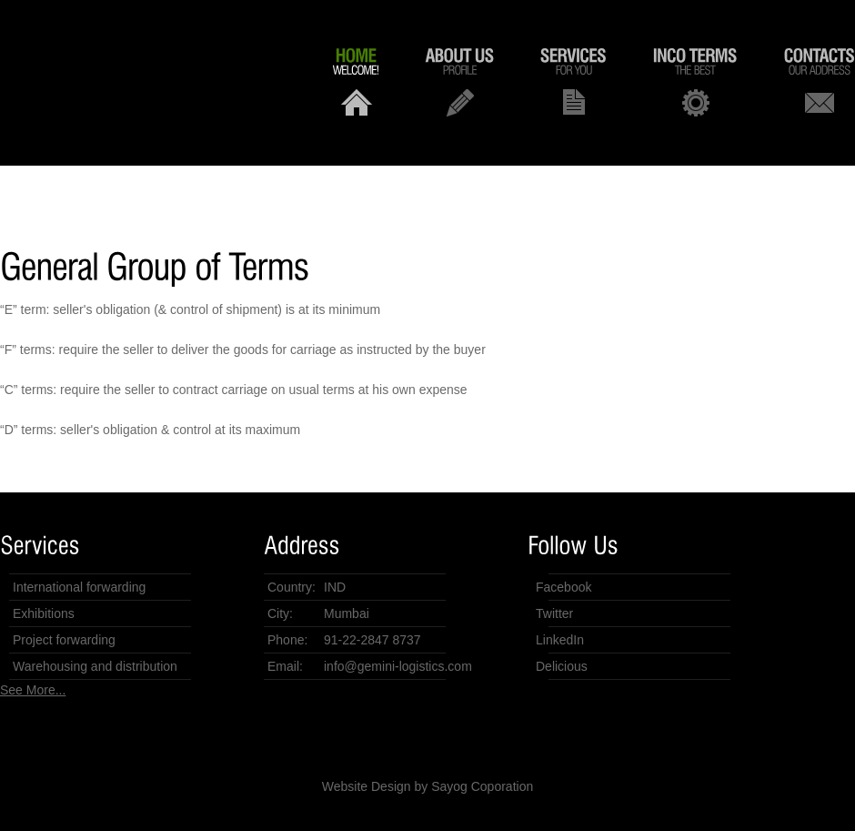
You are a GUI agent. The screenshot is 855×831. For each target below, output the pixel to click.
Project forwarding (64, 640)
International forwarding (79, 587)
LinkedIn (560, 640)
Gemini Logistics (136, 74)
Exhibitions (44, 613)
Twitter (554, 613)
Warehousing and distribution (95, 666)
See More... (32, 690)
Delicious (562, 666)
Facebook (563, 587)
